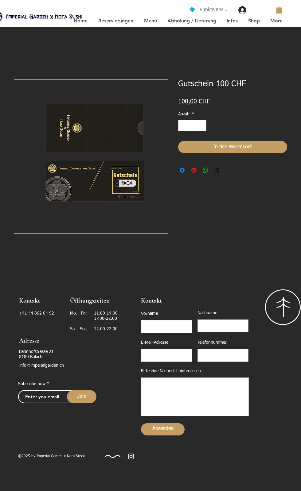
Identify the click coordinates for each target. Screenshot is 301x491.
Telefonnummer (212, 342)
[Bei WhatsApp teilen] (205, 170)
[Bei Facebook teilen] (182, 170)
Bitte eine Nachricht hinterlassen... (173, 371)
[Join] (81, 396)
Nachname (207, 313)
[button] (279, 10)
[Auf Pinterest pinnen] (193, 170)
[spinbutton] (192, 125)
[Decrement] (183, 125)
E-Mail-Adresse (154, 342)
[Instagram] (131, 456)
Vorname (149, 313)
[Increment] (201, 125)
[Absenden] (163, 429)
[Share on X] (217, 170)
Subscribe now (31, 384)
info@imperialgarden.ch (41, 365)
